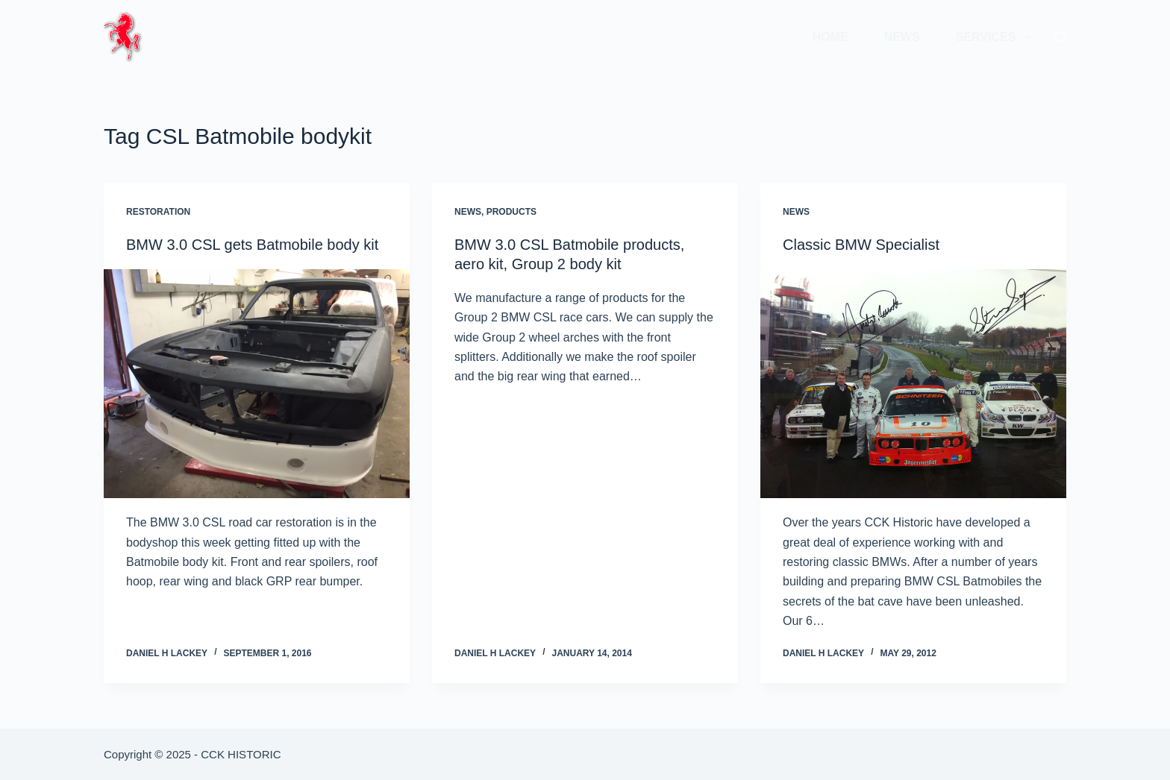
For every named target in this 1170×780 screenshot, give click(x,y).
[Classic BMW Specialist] (913, 384)
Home (830, 37)
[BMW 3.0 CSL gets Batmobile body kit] (257, 384)
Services (996, 37)
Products (511, 212)
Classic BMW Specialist (861, 244)
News (902, 37)
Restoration (158, 212)
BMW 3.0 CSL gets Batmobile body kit (252, 244)
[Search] (1060, 37)
